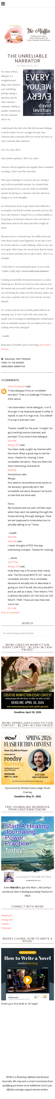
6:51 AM (12, 608)
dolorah (12, 541)
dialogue (10, 359)
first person (23, 359)
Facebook (6, 915)
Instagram (7, 919)
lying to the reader (12, 362)
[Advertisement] (27, 1040)
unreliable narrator (13, 366)
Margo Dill (13, 445)
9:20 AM (12, 440)
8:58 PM (12, 470)
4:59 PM (12, 537)
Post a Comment (10, 612)
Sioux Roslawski (16, 386)
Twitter (5, 923)
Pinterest (6, 928)
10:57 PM (13, 562)
